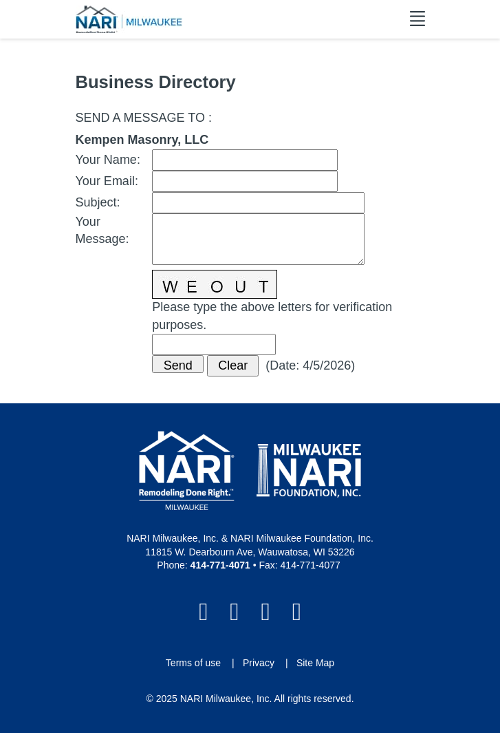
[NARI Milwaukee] (129, 19)
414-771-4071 (220, 565)
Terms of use (193, 662)
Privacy (258, 662)
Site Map (315, 662)
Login (10, 722)
